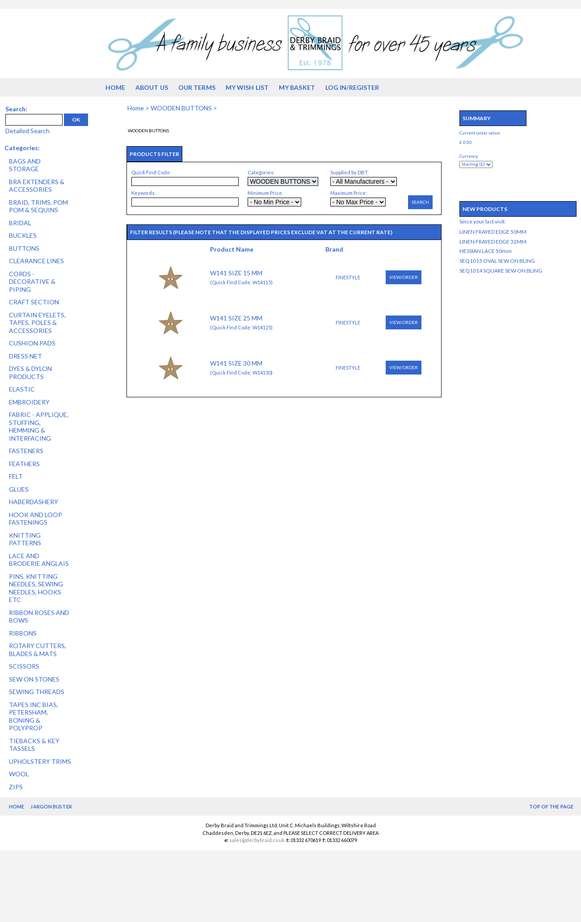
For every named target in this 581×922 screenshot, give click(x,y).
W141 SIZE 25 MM (236, 318)
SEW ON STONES (34, 679)
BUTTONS (24, 248)
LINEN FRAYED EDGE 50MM (492, 231)
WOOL (19, 774)
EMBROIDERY (29, 402)
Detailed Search (27, 131)
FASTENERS (26, 451)
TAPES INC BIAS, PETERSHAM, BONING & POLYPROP (33, 716)
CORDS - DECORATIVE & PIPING (32, 281)
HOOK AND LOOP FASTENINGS (35, 518)
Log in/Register (352, 87)
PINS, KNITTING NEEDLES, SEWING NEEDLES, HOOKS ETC (36, 588)
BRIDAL (20, 223)
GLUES (19, 489)
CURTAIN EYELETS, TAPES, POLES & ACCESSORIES (37, 322)
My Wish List (247, 87)
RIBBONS (23, 633)
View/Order (403, 277)
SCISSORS (24, 666)
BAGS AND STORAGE (25, 165)
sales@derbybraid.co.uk (257, 840)
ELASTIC (22, 389)
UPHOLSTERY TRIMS (40, 761)
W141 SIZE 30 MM (236, 363)
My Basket (297, 87)
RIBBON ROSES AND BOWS (39, 616)
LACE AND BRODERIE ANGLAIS (39, 560)
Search (420, 202)
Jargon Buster (51, 806)
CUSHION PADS (32, 343)
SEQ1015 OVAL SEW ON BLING (497, 260)
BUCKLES (23, 235)
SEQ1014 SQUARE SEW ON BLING (500, 270)
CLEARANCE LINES (36, 261)
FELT (16, 476)
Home (115, 87)
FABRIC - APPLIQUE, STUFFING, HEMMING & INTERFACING (38, 426)
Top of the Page (551, 806)
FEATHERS (24, 463)
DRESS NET (25, 356)
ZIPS (16, 787)
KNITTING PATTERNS (25, 539)
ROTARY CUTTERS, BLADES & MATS (37, 649)
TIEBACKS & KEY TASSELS (34, 745)
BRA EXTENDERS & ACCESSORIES (36, 186)
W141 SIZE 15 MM (236, 273)
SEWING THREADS (36, 691)
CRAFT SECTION (34, 302)
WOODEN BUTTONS (181, 108)
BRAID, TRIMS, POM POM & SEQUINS (38, 206)
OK (76, 119)
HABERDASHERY (33, 501)
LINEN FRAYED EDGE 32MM (492, 241)
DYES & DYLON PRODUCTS (30, 372)
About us (151, 87)
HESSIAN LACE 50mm (485, 251)
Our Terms (196, 87)
